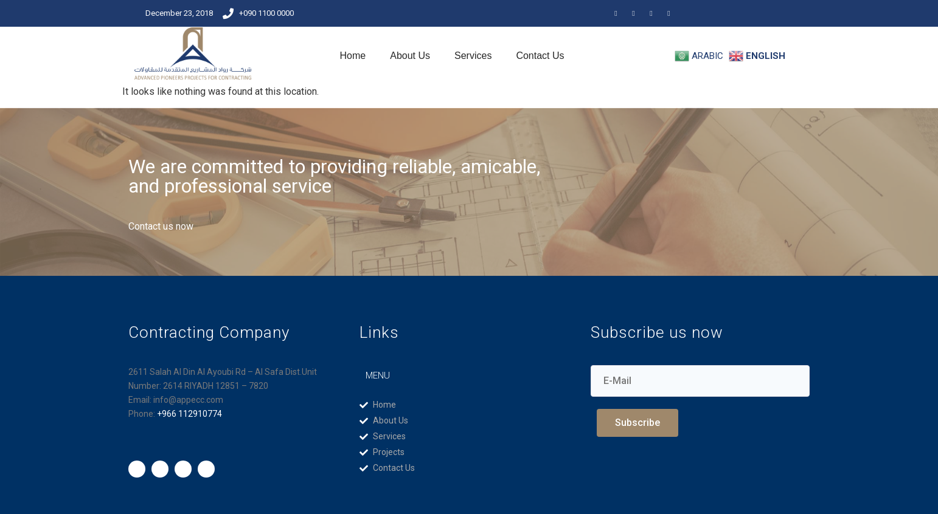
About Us (410, 55)
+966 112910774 (189, 414)
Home (353, 55)
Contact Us (540, 55)
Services (473, 55)
